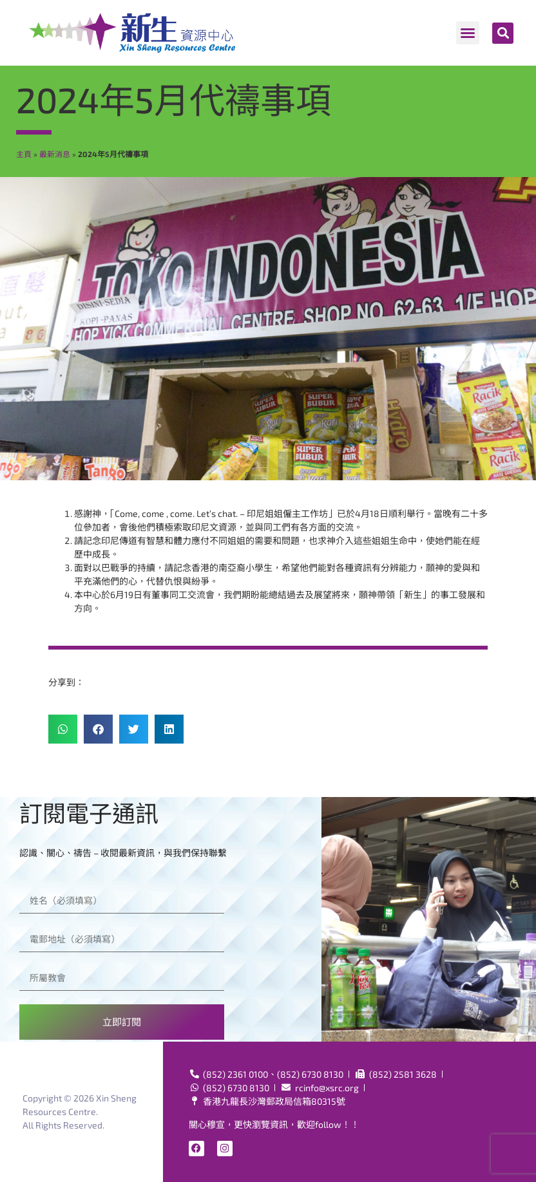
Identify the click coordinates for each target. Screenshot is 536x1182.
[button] (467, 32)
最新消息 (54, 153)
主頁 (24, 153)
